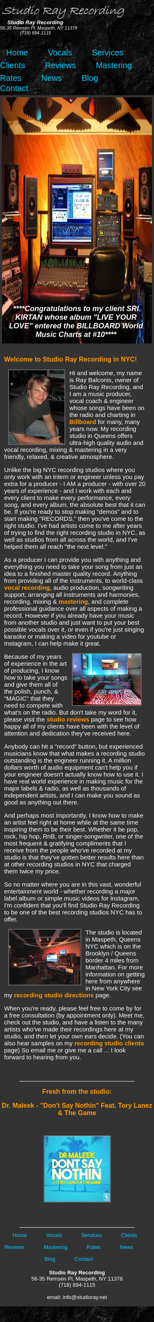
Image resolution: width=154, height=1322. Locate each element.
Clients (12, 65)
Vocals (60, 52)
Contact (14, 88)
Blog (90, 77)
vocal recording (27, 587)
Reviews (60, 65)
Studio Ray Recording (77, 1272)
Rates (10, 77)
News (51, 77)
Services (108, 52)
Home (15, 52)
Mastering (114, 65)
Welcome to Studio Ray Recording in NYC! (70, 359)
